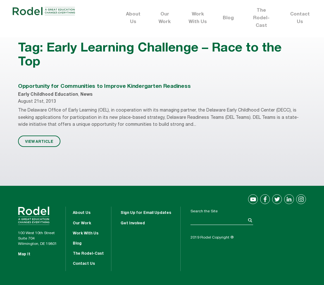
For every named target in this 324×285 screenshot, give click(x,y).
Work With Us (198, 18)
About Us (133, 18)
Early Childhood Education (48, 95)
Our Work (165, 18)
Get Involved (133, 223)
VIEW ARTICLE (39, 141)
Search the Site (204, 211)
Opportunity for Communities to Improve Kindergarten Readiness (104, 86)
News (86, 95)
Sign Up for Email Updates (146, 213)
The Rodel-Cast (261, 18)
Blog (228, 18)
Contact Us (300, 18)
